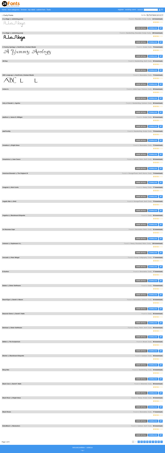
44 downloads (158, 370)
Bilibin (4, 342)
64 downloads (158, 299)
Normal (136, 159)
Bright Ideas (15, 145)
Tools (49, 10)
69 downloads (158, 89)
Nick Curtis (15, 187)
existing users (130, 9)
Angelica (5, 215)
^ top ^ (82, 450)
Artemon (5, 243)
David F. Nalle (20, 313)
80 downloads (158, 103)
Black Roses (6, 412)
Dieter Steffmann (15, 285)
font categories (13, 10)
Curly (149, 19)
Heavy (145, 187)
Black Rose (6, 398)
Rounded (138, 19)
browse (24, 10)
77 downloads (158, 187)
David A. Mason (17, 299)
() (161, 9)
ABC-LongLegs (7, 75)
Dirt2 (14, 201)
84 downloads (158, 398)
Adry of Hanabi (7, 103)
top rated (31, 10)
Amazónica (6, 159)
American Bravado (8, 173)
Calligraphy (143, 257)
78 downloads (158, 47)
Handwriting (130, 33)
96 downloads (158, 327)
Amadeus (5, 145)
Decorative (143, 75)
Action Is (5, 89)
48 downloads (158, 356)
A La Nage (5, 19)
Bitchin (4, 356)
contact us (90, 447)
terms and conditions (78, 447)
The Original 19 (22, 173)
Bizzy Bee (5, 370)
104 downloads (157, 243)
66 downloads (158, 342)
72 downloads (158, 145)
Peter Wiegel (15, 257)
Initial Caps (137, 89)
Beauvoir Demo (7, 313)
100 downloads (157, 33)
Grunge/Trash (133, 173)
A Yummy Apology (8, 47)
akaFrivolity (6, 131)
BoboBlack (6, 426)
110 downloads (157, 19)
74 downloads (158, 75)
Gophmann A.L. (16, 243)
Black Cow (6, 384)
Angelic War (6, 201)
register (121, 9)
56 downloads (158, 215)
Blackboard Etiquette (18, 215)
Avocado (5, 257)
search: (140, 10)
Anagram (5, 187)
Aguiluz (17, 103)
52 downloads (158, 229)
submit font (40, 10)
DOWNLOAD (153, 28)
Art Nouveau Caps (8, 229)
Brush (145, 342)
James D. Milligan (16, 117)
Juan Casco (16, 159)
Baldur (4, 285)
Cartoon (144, 103)
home (4, 10)
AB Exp (5, 61)
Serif (145, 61)
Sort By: (143, 15)
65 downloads (158, 61)
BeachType (6, 299)
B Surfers (5, 271)
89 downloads (158, 384)
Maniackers (16, 426)
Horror (145, 173)
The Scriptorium (14, 342)
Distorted (144, 384)
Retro (141, 159)
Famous (144, 89)
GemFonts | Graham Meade (26, 47)
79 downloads (158, 131)
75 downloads (158, 201)
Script (144, 19)
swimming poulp (17, 19)
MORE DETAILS (141, 28)
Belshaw (5, 327)
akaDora (5, 117)
